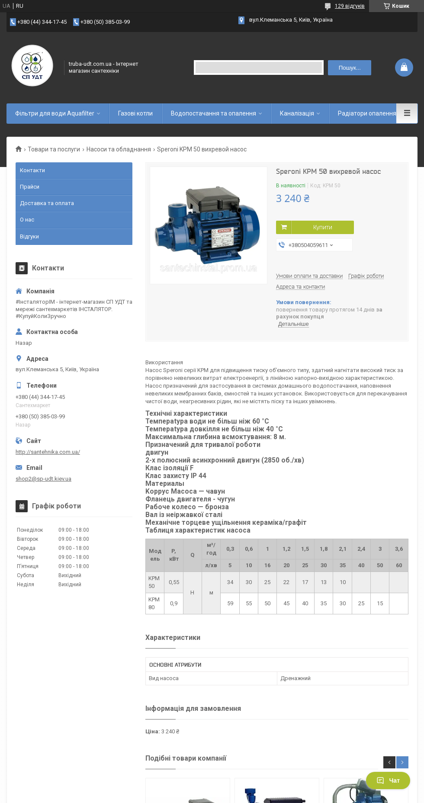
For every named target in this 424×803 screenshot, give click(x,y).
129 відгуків (350, 6)
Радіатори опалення (367, 113)
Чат (388, 780)
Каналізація (297, 113)
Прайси (29, 186)
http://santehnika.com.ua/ (48, 452)
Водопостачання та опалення (213, 113)
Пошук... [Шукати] (350, 67)
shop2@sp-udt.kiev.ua (43, 478)
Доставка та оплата (47, 203)
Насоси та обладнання (119, 149)
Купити (322, 227)
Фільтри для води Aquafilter (54, 113)
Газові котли (135, 113)
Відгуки (29, 236)
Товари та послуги (54, 149)
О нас (27, 219)
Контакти (32, 170)
